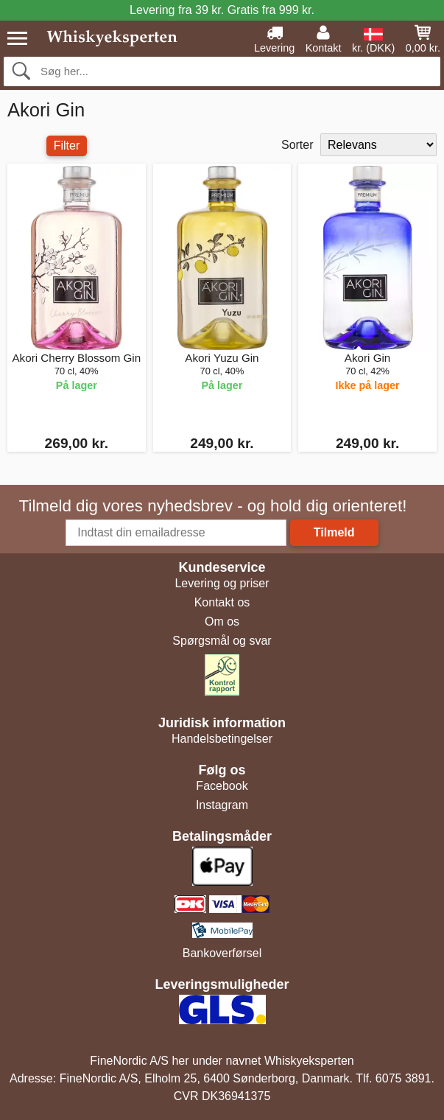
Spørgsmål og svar (221, 640)
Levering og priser (222, 583)
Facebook (221, 786)
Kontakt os (222, 602)
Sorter (297, 145)
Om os (222, 621)
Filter (67, 145)
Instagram (222, 805)
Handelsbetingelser (222, 738)
